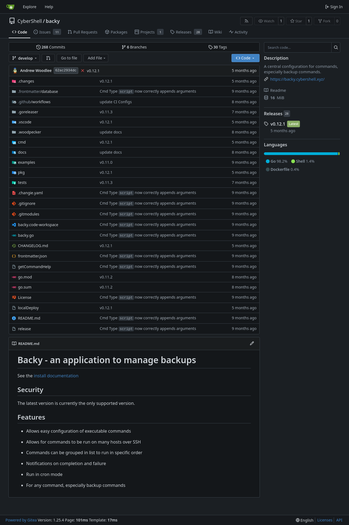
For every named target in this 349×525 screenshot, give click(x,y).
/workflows (34, 101)
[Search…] (335, 47)
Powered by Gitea (21, 520)
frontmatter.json (32, 256)
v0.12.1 (93, 70)
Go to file (69, 57)
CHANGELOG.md (33, 245)
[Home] (10, 7)
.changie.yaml (30, 192)
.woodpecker (29, 132)
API (339, 520)
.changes (26, 81)
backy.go (26, 235)
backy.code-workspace (38, 224)
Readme (275, 90)
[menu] (305, 520)
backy (53, 21)
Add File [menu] (97, 57)
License (24, 297)
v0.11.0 (106, 162)
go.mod (25, 277)
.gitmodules (28, 214)
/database (38, 91)
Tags (217, 47)
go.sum (24, 287)
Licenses (325, 520)
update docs (111, 132)
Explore (29, 6)
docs (22, 152)
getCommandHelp (34, 266)
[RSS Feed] (246, 21)
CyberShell (29, 21)
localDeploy (28, 307)
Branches (134, 47)
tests (22, 182)
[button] (48, 58)
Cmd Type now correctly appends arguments (148, 91)
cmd (22, 142)
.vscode (24, 122)
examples (26, 162)
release (24, 328)
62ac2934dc (66, 70)
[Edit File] (252, 343)
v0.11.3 (106, 111)
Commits (50, 47)
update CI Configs (116, 101)
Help (49, 6)
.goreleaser (28, 111)
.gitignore (26, 203)
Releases (273, 113)
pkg (21, 172)
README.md (29, 318)
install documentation (56, 376)
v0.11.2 (106, 277)
